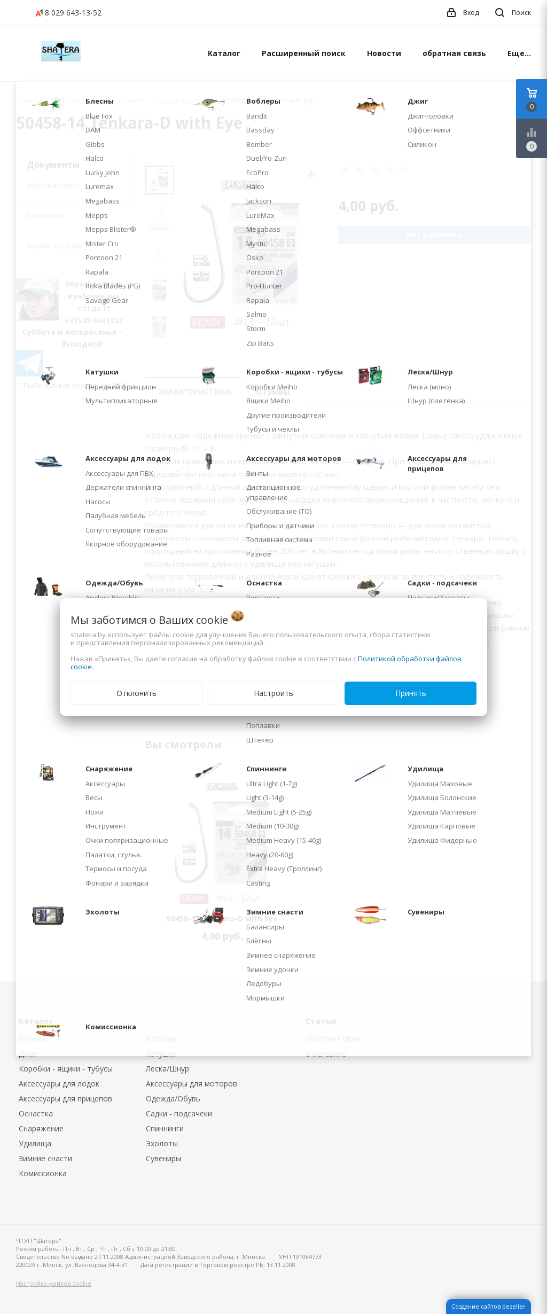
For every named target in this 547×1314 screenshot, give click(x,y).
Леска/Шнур (167, 1068)
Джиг (28, 1054)
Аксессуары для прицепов (65, 1098)
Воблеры (162, 1039)
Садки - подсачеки (179, 1113)
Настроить (273, 693)
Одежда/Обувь (173, 1098)
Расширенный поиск (304, 53)
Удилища (35, 1143)
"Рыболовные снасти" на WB (72, 385)
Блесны (32, 1039)
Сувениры (163, 1158)
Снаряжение (41, 1128)
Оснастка (36, 1113)
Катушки (161, 1054)
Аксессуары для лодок (59, 1083)
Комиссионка (43, 1173)
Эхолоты (162, 1143)
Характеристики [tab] (195, 392)
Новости (384, 53)
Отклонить (136, 693)
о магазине (46, 215)
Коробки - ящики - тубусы (66, 1068)
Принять (410, 693)
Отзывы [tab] (273, 392)
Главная (29, 100)
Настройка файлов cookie (53, 1283)
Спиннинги (165, 1128)
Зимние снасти (45, 1158)
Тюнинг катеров (54, 246)
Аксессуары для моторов (191, 1083)
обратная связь (454, 53)
